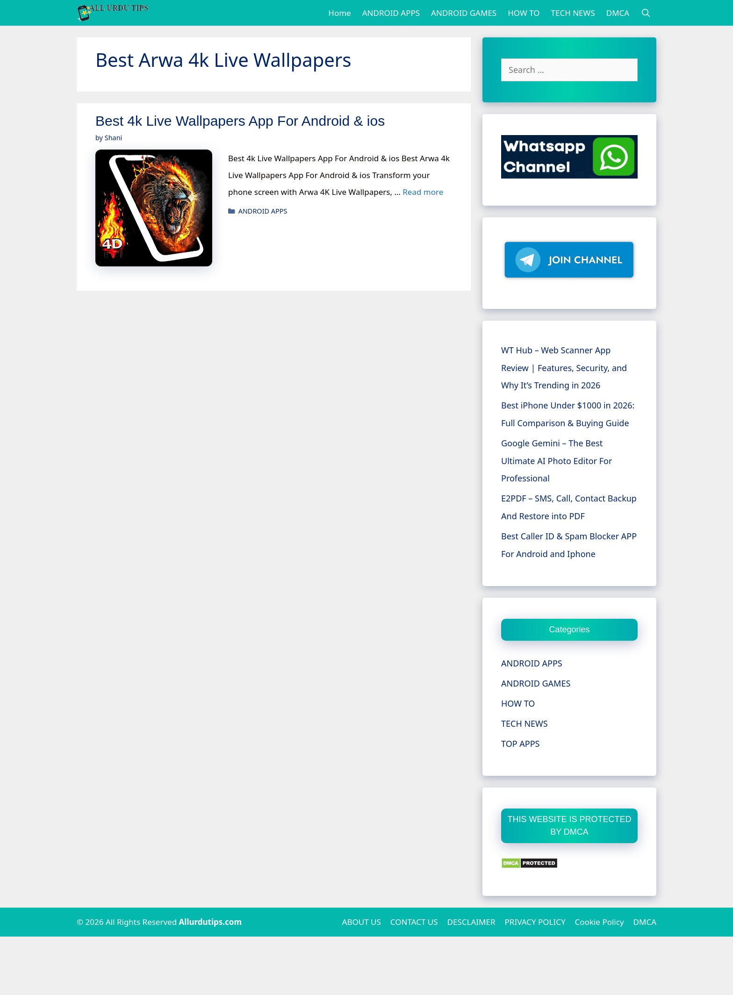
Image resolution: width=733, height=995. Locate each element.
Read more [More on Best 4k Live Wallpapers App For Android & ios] (422, 191)
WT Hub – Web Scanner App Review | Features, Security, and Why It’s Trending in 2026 (564, 367)
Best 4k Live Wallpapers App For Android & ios (240, 121)
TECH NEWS (573, 12)
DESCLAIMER (471, 921)
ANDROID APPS (391, 12)
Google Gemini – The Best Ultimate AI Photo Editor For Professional (556, 460)
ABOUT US (361, 921)
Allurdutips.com (210, 921)
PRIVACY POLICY (535, 921)
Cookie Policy (599, 921)
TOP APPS (520, 743)
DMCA (617, 12)
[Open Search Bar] (645, 13)
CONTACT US (414, 921)
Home (339, 12)
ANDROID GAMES (463, 12)
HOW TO (523, 12)
